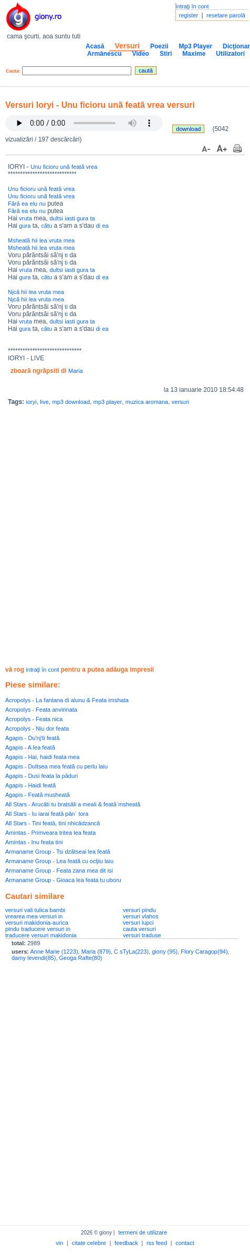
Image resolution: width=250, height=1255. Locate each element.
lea (43, 240)
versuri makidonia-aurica (36, 922)
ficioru (50, 167)
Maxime (193, 53)
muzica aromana (147, 402)
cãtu (46, 225)
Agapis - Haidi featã (30, 785)
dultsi (56, 218)
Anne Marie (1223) (54, 951)
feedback (126, 1243)
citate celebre (89, 1243)
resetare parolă (225, 15)
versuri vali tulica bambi (35, 910)
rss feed (157, 1243)
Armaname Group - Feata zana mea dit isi (59, 870)
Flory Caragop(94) (204, 951)
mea (69, 240)
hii (35, 240)
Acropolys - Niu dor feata (37, 728)
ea (25, 203)
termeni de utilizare (142, 1232)
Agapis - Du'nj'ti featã (32, 738)
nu (42, 203)
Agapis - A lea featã (30, 747)
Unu (35, 167)
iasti (70, 218)
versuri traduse (142, 935)
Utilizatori (230, 53)
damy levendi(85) (34, 958)
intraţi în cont (192, 6)
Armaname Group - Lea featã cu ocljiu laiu (59, 861)
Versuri (126, 46)
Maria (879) (96, 951)
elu (34, 203)
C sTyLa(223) (131, 951)
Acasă (95, 46)
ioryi (31, 402)
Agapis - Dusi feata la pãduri (41, 776)
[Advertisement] (122, 537)
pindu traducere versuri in (37, 929)
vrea (91, 167)
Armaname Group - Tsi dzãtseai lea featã (57, 851)
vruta (25, 218)
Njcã (13, 292)
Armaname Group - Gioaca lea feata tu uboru (63, 880)
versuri (180, 402)
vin (59, 1243)
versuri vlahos (141, 916)
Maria (75, 371)
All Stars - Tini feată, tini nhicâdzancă (52, 823)
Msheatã (19, 240)
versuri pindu (139, 910)
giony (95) (165, 951)
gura (82, 218)
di (98, 225)
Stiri (166, 53)
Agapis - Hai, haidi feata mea (42, 757)
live (44, 402)
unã (64, 167)
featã (77, 167)
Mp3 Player (195, 46)
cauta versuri (139, 929)
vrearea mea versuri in (33, 916)
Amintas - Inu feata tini (33, 842)
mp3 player (107, 402)
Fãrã (14, 203)
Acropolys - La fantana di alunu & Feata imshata (67, 700)
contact (184, 1243)
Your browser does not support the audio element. (84, 123)
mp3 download (71, 402)
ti (66, 255)
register (189, 15)
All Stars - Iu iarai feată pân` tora (46, 814)
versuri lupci (138, 922)
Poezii (159, 46)
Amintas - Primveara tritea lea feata (50, 832)
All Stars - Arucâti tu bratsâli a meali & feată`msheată (72, 804)
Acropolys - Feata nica (33, 719)
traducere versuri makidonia (41, 935)
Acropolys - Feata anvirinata (41, 709)
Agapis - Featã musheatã (37, 795)
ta (92, 218)
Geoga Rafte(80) (80, 958)
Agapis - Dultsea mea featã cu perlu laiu (56, 766)
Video (140, 53)
